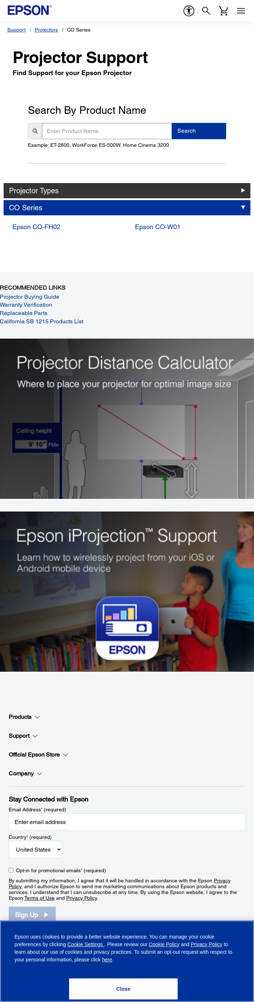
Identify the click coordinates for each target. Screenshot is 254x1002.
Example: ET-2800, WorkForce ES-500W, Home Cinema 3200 (98, 145)
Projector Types (34, 190)
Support (16, 30)
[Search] (206, 11)
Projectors (46, 30)
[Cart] (223, 11)
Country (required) (30, 837)
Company (25, 774)
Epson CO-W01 (158, 227)
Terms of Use (39, 898)
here (107, 959)
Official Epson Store (38, 755)
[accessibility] (189, 11)
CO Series (25, 207)
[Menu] (241, 11)
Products (24, 717)
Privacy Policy (81, 898)
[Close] (123, 988)
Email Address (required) (37, 809)
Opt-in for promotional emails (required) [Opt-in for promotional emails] (61, 870)
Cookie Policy (164, 944)
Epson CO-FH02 (36, 227)
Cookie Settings (85, 944)
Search (186, 130)
